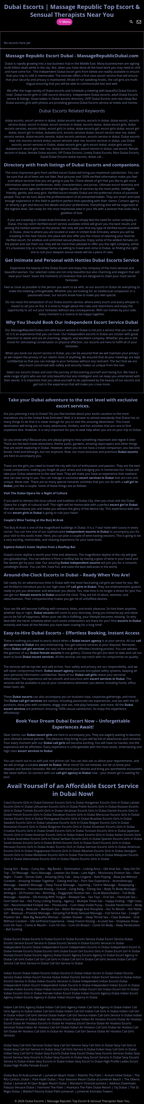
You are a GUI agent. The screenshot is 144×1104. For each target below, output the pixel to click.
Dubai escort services (38, 657)
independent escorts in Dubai (87, 532)
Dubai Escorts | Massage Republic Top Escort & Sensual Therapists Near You (72, 10)
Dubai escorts (128, 452)
